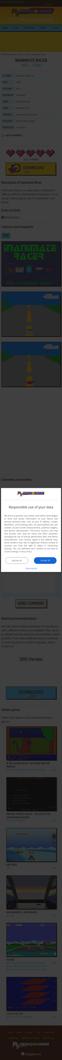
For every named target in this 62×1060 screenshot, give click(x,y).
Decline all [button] (17, 560)
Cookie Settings (11, 551)
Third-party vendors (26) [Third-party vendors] (41, 530)
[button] (31, 568)
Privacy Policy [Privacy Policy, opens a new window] (26, 551)
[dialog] (31, 530)
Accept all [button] (45, 560)
